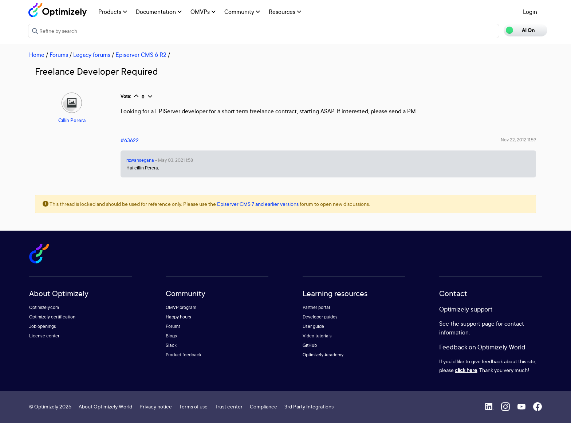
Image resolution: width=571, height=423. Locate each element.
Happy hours (178, 317)
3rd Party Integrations (309, 406)
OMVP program (181, 307)
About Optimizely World (105, 406)
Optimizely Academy (323, 355)
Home (36, 55)
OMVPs (203, 12)
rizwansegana (140, 160)
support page (478, 324)
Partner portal (316, 307)
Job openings (42, 326)
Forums (59, 55)
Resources (285, 12)
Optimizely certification (52, 317)
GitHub (310, 345)
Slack (171, 345)
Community (242, 12)
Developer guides (320, 317)
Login (530, 12)
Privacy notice (155, 406)
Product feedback (183, 355)
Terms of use (193, 406)
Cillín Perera (72, 120)
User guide (313, 326)
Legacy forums (91, 55)
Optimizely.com (44, 307)
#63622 (130, 140)
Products (112, 12)
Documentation (159, 12)
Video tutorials (317, 336)
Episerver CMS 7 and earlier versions (258, 203)
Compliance (263, 406)
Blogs (171, 336)
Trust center (229, 406)
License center (44, 336)
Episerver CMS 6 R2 (140, 55)
